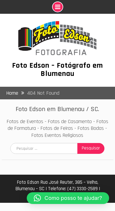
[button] (68, 198)
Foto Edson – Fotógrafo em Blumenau (57, 70)
